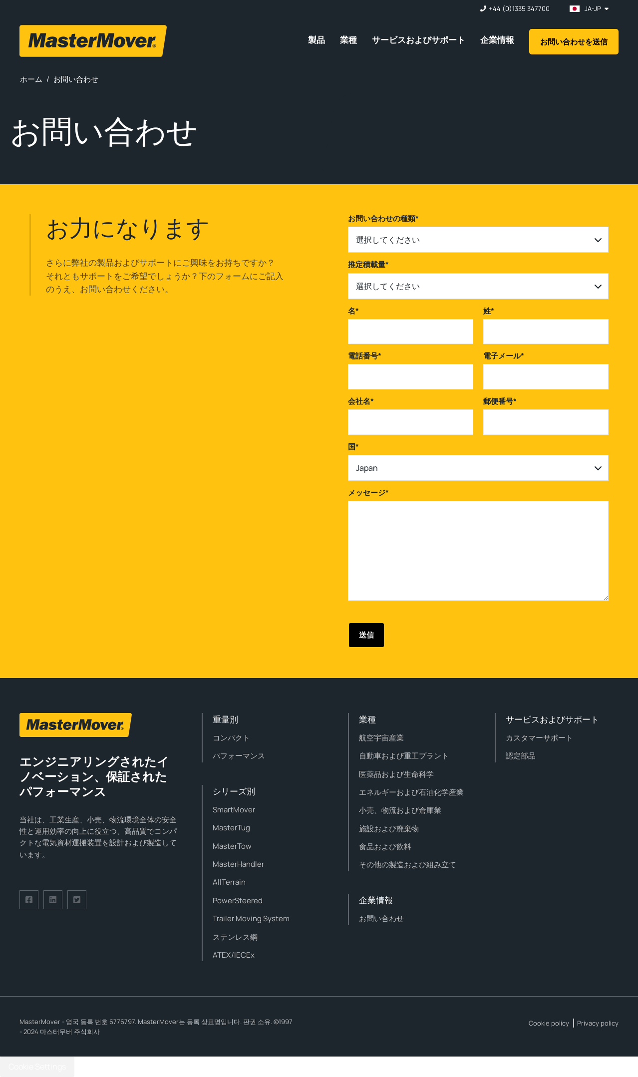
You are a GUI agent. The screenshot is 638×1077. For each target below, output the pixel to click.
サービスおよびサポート (418, 39)
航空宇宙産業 (381, 737)
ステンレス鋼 (235, 937)
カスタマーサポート (539, 737)
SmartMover (234, 809)
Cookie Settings (37, 1066)
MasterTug (231, 827)
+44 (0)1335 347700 (519, 8)
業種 (348, 39)
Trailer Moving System (251, 918)
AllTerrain (229, 882)
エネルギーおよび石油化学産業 (411, 792)
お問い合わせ (381, 918)
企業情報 (497, 39)
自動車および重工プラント (404, 755)
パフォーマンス (239, 755)
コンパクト (231, 737)
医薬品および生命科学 (396, 774)
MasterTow (232, 846)
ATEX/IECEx (234, 955)
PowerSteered (238, 900)
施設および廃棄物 (389, 828)
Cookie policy (549, 1023)
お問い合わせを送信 (574, 41)
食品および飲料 (385, 846)
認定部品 (521, 755)
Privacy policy (598, 1023)
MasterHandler (238, 864)
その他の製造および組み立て (407, 864)
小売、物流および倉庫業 (400, 810)
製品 (316, 39)
